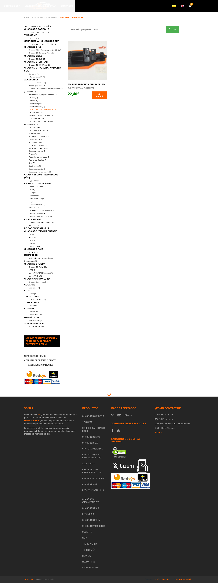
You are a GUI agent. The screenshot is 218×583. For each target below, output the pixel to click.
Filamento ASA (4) (37, 77)
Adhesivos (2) (34, 133)
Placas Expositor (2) (37, 83)
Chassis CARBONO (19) (39, 32)
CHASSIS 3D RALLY (34, 264)
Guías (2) (32, 294)
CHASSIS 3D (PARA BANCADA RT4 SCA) (91, 456)
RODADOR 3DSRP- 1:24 (36, 228)
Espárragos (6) (35, 166)
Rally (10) (32, 237)
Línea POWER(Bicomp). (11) (41, 273)
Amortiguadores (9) (37, 86)
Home (26, 18)
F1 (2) (31, 201)
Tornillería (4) (34, 306)
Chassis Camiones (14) (38, 282)
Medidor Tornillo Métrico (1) (41, 115)
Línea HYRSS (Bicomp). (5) (40, 216)
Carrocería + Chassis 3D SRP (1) (42, 44)
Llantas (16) (34, 311)
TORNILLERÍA (31, 302)
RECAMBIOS (31, 255)
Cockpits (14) (34, 288)
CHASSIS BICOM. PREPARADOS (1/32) (92, 471)
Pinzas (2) (33, 154)
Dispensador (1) (35, 139)
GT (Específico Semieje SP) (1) (42, 210)
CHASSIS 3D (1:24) (33, 47)
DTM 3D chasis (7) (36, 198)
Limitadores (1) (35, 112)
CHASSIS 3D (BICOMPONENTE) (41, 231)
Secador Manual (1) (37, 151)
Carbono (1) (34, 74)
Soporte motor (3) (36, 326)
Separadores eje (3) (37, 169)
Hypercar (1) (34, 181)
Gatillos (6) (33, 100)
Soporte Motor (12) (37, 106)
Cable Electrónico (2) (38, 145)
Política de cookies (162, 579)
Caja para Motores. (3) (38, 130)
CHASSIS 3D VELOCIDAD (37, 183)
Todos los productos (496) (37, 26)
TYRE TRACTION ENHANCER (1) (43, 109)
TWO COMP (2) (35, 38)
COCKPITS (29, 284)
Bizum (128, 415)
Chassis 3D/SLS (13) (37, 59)
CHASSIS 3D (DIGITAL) (36, 62)
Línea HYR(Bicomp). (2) (39, 213)
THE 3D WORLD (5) (37, 300)
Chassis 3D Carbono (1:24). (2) (41, 53)
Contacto (148, 579)
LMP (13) (32, 234)
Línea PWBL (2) (35, 276)
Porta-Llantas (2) (36, 142)
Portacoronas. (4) (36, 118)
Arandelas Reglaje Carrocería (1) (43, 95)
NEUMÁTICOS (31, 317)
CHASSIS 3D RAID (33, 249)
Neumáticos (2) (35, 320)
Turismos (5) (34, 195)
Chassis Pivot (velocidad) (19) (41, 222)
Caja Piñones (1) (36, 127)
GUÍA (27, 290)
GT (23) (32, 240)
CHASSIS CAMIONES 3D (37, 278)
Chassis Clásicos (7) (37, 187)
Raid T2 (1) (33, 252)
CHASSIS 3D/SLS (33, 56)
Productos (37, 18)
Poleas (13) (33, 97)
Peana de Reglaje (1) (38, 160)
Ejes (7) (32, 163)
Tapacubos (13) (35, 314)
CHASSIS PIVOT (32, 219)
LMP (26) (32, 193)
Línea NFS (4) (34, 246)
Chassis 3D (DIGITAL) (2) (39, 65)
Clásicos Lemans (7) (37, 204)
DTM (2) (32, 243)
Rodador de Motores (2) (39, 157)
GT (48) (32, 190)
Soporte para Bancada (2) (40, 172)
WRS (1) (32, 270)
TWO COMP (30, 35)
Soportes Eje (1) (35, 103)
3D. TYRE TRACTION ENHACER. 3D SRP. (89, 84)
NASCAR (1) (34, 207)
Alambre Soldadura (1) (38, 148)
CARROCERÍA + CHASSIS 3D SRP (41, 41)
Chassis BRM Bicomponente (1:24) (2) (45, 50)
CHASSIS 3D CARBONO (36, 29)
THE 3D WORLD (32, 296)
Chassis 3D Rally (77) (38, 267)
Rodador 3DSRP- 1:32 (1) (39, 136)
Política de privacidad (182, 579)
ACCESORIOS (51, 18)
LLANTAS (29, 308)
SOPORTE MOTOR (34, 323)
